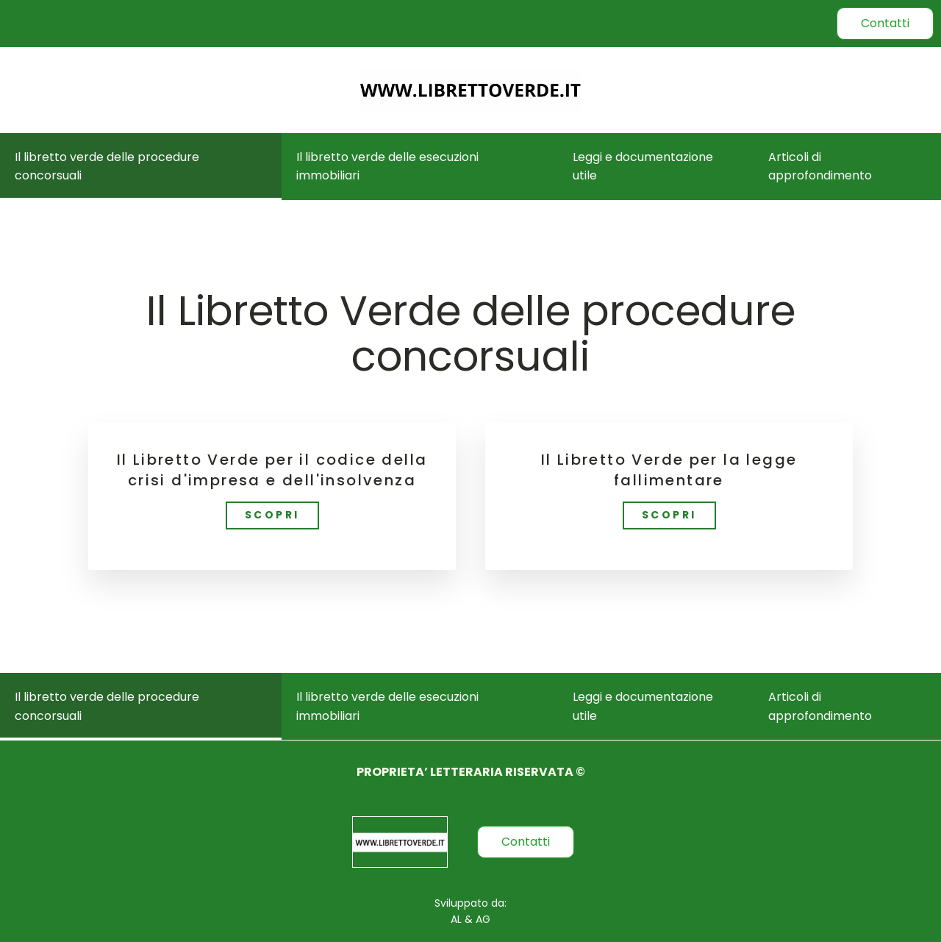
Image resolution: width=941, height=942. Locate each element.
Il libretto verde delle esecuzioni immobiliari (387, 167)
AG (481, 919)
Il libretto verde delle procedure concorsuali (107, 167)
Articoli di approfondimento (820, 167)
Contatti (885, 23)
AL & (462, 919)
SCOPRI (272, 514)
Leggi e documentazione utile (643, 167)
